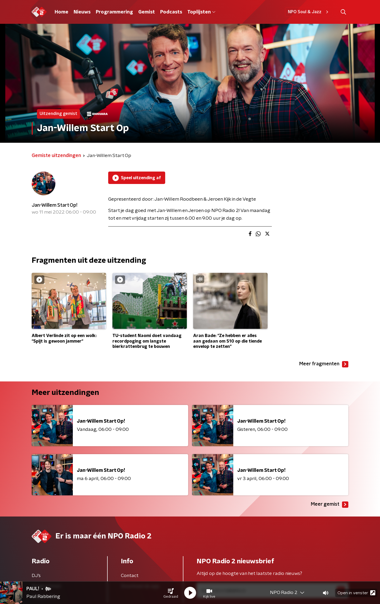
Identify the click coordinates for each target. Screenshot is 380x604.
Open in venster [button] (356, 592)
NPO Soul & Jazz (309, 12)
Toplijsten (201, 12)
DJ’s (36, 575)
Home (61, 12)
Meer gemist (329, 504)
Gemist (146, 12)
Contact (130, 575)
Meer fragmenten (323, 364)
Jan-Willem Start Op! (54, 205)
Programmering (114, 12)
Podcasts (171, 12)
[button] (170, 592)
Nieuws (82, 12)
